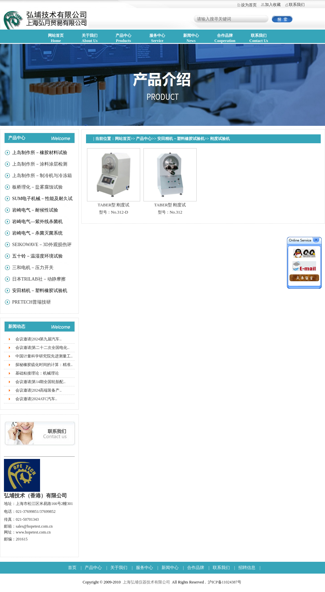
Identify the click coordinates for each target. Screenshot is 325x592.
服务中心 (144, 567)
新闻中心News (191, 38)
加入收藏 (273, 4)
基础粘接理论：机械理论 (37, 373)
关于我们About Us (90, 38)
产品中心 (144, 138)
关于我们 (118, 567)
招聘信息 (246, 567)
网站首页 (123, 138)
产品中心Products (123, 38)
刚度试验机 (220, 138)
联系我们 (297, 4)
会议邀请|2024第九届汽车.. (38, 339)
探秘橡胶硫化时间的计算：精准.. (44, 364)
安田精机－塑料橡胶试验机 (181, 138)
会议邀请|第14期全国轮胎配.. (40, 381)
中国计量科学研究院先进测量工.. (44, 356)
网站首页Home (56, 38)
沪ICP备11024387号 (224, 582)
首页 (72, 567)
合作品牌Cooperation (224, 38)
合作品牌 (195, 567)
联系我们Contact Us (258, 38)
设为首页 (249, 5)
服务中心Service (157, 38)
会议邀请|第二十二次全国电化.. (42, 347)
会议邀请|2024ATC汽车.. (36, 399)
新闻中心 (170, 567)
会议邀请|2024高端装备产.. (38, 390)
